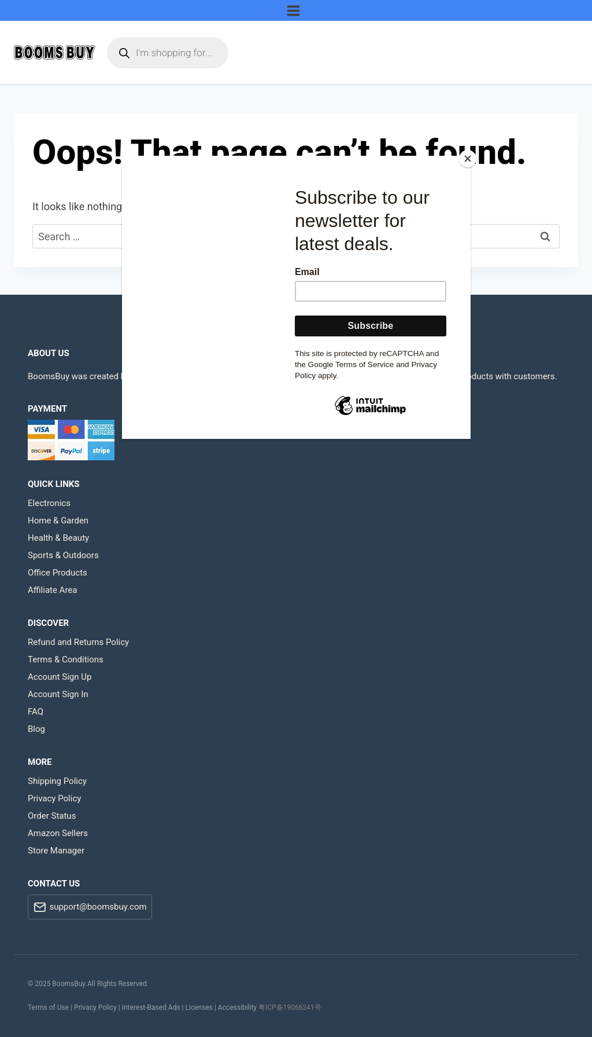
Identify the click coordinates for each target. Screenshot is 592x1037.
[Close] (467, 158)
